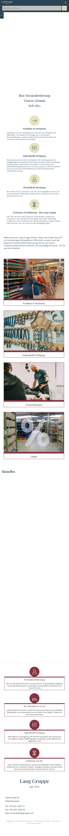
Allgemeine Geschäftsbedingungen (20, 821)
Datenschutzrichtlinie (42, 821)
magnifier (64, 8)
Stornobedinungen (34, 823)
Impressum (56, 821)
